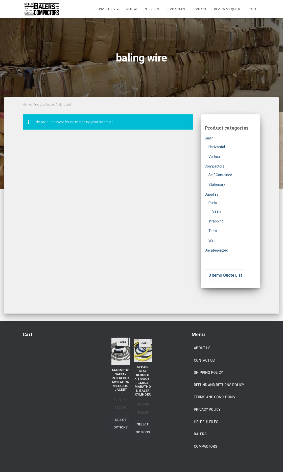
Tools (212, 231)
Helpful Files (206, 422)
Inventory (109, 9)
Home (27, 104)
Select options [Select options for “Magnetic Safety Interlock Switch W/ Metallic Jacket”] (120, 423)
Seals (216, 211)
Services (152, 9)
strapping (216, 221)
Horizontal (216, 147)
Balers (200, 434)
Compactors (214, 166)
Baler (209, 138)
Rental (131, 9)
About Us (202, 348)
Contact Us (176, 9)
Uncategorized (216, 250)
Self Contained (220, 175)
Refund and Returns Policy (219, 385)
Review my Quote (227, 9)
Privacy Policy (207, 409)
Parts (212, 203)
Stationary (216, 184)
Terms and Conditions (214, 397)
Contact (199, 9)
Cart (252, 9)
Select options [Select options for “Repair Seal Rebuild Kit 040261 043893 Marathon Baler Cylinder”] (143, 428)
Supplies (211, 194)
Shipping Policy (208, 373)
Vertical (214, 157)
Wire (212, 241)
